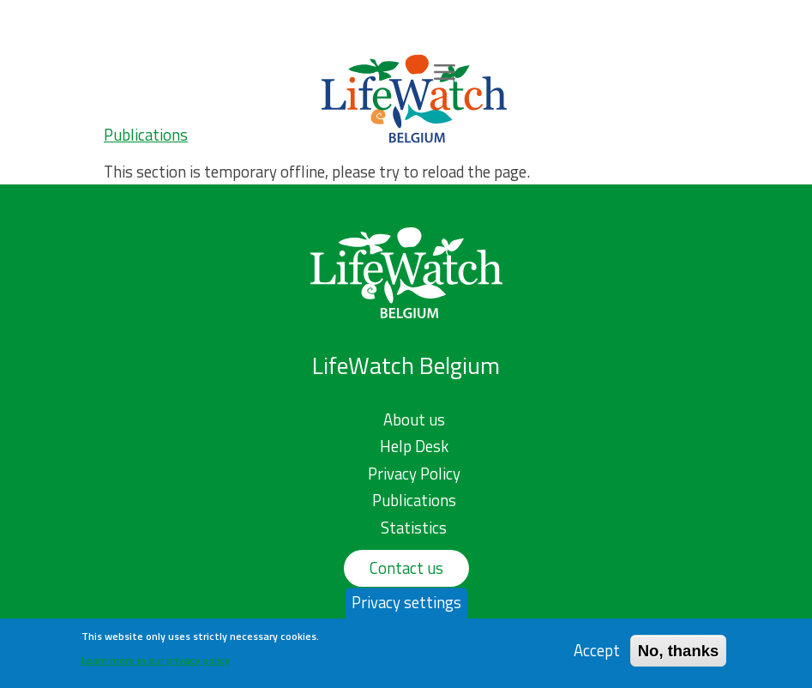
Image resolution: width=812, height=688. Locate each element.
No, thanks (678, 655)
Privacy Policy (414, 474)
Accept (597, 655)
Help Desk (414, 446)
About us (414, 419)
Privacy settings (406, 607)
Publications (146, 135)
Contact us (406, 568)
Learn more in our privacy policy (155, 664)
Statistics (414, 528)
